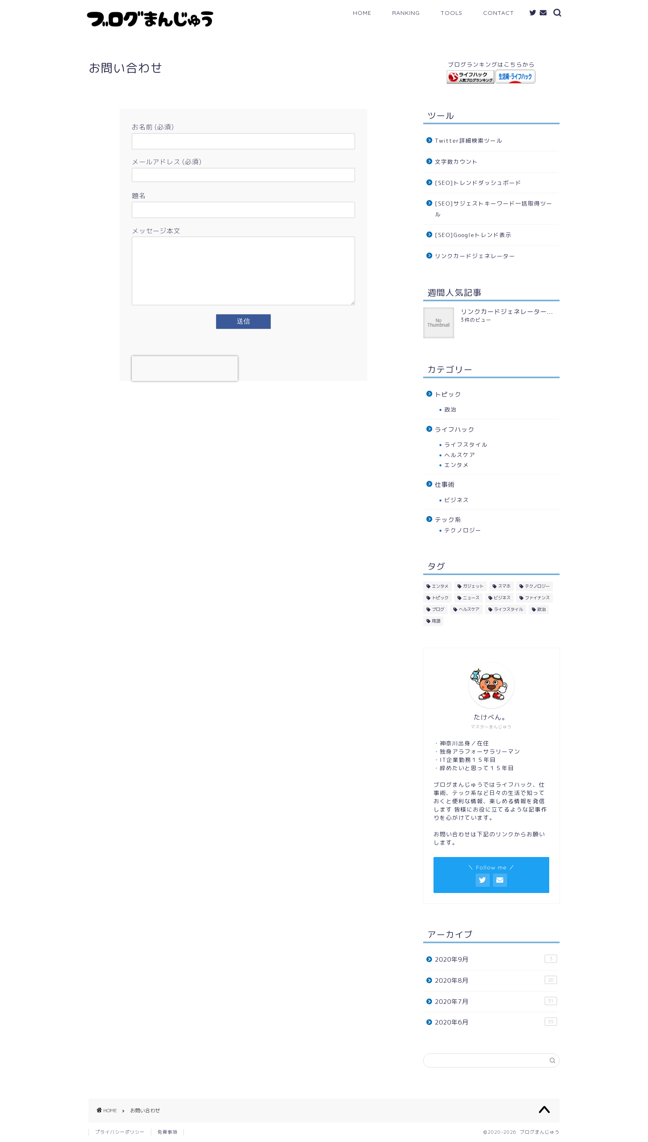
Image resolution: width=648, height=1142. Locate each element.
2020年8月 (496, 980)
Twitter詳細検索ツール (469, 140)
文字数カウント (456, 161)
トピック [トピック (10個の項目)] (440, 598)
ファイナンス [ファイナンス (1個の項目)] (537, 598)
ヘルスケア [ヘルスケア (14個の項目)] (469, 609)
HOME (362, 13)
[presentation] (185, 381)
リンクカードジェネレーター (475, 256)
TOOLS (451, 13)
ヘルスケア (459, 455)
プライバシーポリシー (120, 1132)
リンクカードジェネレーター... (507, 311)
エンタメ (456, 465)
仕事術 (445, 484)
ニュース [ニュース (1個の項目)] (471, 598)
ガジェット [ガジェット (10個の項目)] (473, 586)
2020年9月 (496, 959)
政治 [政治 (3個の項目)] (541, 609)
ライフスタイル (466, 444)
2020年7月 (496, 1001)
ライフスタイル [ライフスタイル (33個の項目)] (508, 609)
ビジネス (456, 500)
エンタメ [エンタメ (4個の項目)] (440, 586)
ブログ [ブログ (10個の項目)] (438, 609)
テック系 (448, 519)
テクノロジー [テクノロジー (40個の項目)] (537, 586)
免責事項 (167, 1132)
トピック (448, 394)
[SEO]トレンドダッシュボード (478, 183)
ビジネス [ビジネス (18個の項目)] (502, 598)
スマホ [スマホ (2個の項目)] (504, 586)
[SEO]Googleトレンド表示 (473, 235)
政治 (450, 409)
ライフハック (454, 429)
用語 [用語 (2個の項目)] (436, 621)
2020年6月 (496, 1022)
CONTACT (498, 13)
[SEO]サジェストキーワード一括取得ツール (494, 208)
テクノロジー (462, 530)
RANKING (406, 13)
